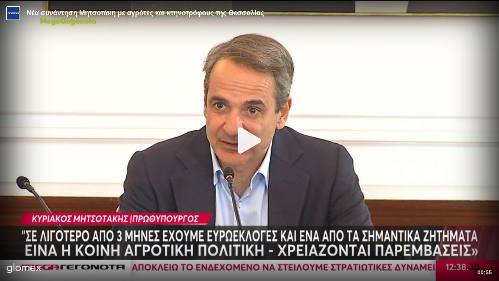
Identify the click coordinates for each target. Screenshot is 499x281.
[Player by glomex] (24, 269)
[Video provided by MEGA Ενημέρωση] (13, 13)
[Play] (249, 140)
